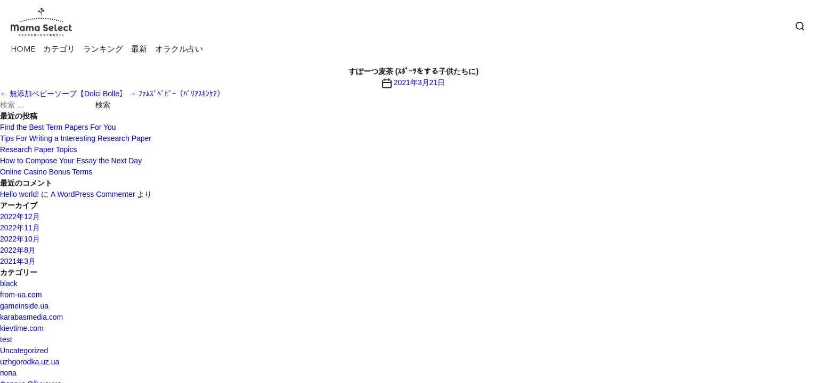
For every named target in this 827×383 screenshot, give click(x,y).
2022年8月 (18, 250)
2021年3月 (18, 261)
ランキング (103, 50)
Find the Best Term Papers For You (58, 127)
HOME (23, 50)
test (6, 339)
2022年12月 (20, 216)
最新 (139, 50)
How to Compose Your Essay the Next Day (71, 160)
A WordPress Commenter (93, 194)
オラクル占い (179, 50)
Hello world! (19, 194)
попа (8, 373)
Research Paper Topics (38, 149)
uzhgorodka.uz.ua (29, 361)
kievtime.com (22, 328)
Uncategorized (24, 350)
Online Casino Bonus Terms (46, 172)
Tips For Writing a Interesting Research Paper (75, 138)
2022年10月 (20, 239)
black (9, 283)
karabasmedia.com (31, 317)
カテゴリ (59, 50)
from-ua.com (21, 294)
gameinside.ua (24, 306)
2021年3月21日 (419, 82)
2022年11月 (20, 227)
